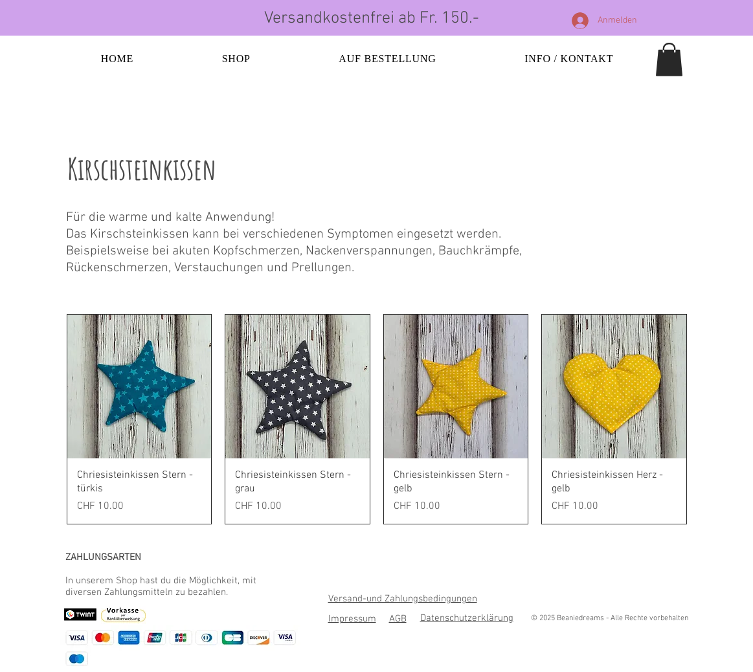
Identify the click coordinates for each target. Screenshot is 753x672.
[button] (669, 59)
